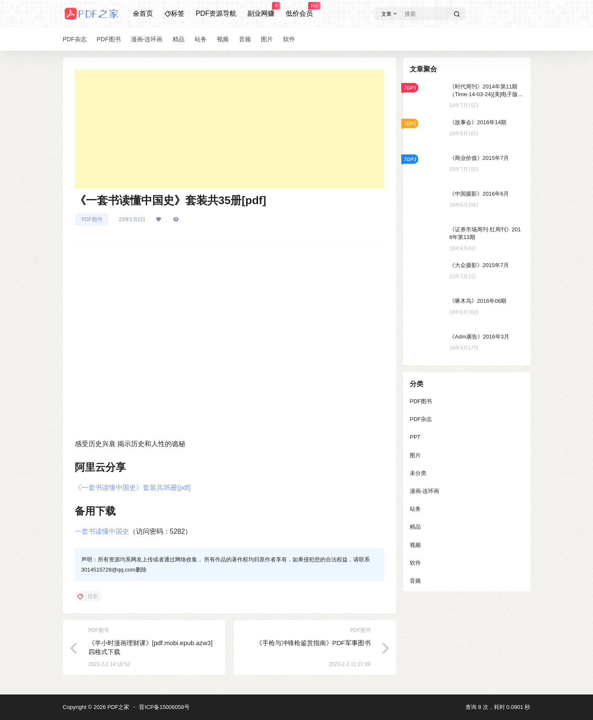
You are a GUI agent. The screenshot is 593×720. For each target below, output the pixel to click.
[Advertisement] (229, 128)
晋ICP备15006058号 (164, 707)
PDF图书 (92, 219)
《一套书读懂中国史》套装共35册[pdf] (133, 487)
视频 (415, 545)
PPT (415, 437)
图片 (415, 455)
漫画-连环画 (424, 491)
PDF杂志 (421, 419)
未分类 (418, 473)
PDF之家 (118, 707)
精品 (415, 527)
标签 (174, 13)
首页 (143, 13)
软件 (415, 563)
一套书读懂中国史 (102, 531)
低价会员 (299, 9)
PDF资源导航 (216, 13)
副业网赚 (261, 9)
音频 (415, 581)
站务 (415, 509)
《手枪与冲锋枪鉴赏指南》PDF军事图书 (313, 642)
